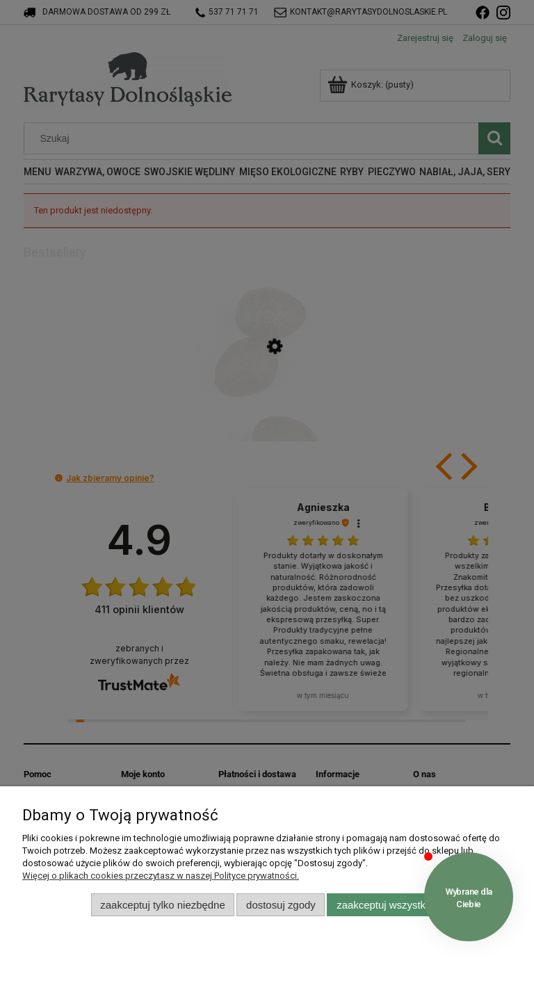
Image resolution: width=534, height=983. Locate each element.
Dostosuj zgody (281, 905)
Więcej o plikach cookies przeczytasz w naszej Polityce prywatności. (160, 875)
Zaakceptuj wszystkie (385, 905)
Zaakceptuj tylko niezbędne (162, 905)
